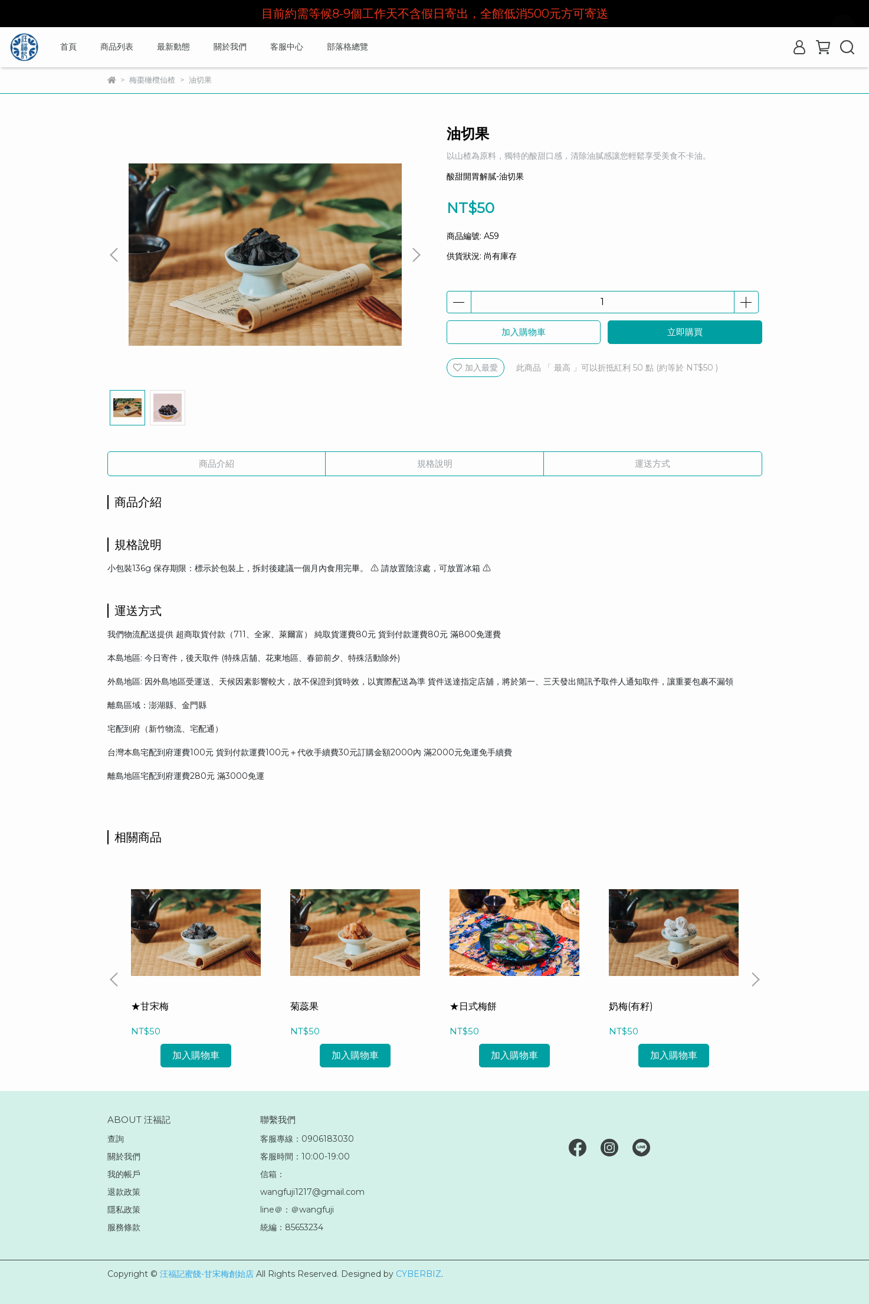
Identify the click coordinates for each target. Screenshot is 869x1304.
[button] (416, 255)
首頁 (68, 46)
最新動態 (173, 46)
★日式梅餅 (473, 1006)
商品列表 (116, 46)
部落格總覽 (347, 46)
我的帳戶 (123, 1174)
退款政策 (123, 1192)
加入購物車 (523, 332)
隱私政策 (123, 1209)
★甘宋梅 (150, 1006)
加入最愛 (475, 367)
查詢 (115, 1138)
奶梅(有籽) (631, 1006)
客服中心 (286, 46)
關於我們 (230, 46)
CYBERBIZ (418, 1274)
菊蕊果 (304, 1006)
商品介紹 (216, 463)
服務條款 (123, 1227)
